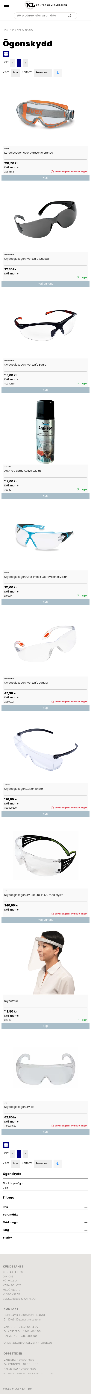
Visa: (6, 72)
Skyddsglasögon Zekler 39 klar (23, 789)
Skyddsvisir (11, 1001)
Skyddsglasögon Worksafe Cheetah (27, 259)
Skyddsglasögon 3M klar (19, 1107)
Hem (5, 30)
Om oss (8, 1276)
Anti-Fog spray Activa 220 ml (22, 471)
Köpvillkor (10, 1281)
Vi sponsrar (11, 1294)
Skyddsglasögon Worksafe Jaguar (26, 683)
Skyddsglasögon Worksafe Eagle (25, 365)
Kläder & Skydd (22, 30)
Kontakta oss (13, 1272)
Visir (5, 1188)
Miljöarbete (11, 1290)
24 (15, 73)
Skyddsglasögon (13, 1183)
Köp (45, 177)
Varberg (10, 1360)
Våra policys (12, 1285)
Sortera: (27, 72)
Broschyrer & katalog (19, 1299)
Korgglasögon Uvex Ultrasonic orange (28, 153)
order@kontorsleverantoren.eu (28, 1343)
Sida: (6, 62)
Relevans (43, 73)
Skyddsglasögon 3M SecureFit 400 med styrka (33, 895)
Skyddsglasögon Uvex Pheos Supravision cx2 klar (35, 577)
